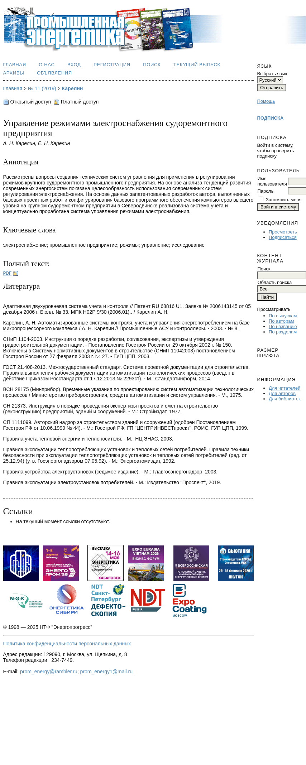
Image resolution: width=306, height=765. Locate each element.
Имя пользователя (272, 181)
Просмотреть (283, 232)
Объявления (54, 73)
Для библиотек (285, 398)
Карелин (72, 88)
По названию (283, 326)
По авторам (281, 321)
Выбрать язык (272, 73)
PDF (7, 273)
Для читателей (285, 388)
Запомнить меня (283, 199)
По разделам (283, 332)
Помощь (266, 101)
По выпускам (283, 315)
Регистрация (112, 64)
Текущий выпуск (196, 64)
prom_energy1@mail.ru (106, 671)
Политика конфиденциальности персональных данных (67, 643)
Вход (74, 64)
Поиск (152, 64)
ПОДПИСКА (270, 118)
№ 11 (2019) (42, 88)
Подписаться (283, 237)
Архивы (13, 73)
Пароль (265, 191)
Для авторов (282, 393)
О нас (46, 64)
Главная (14, 64)
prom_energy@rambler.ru (48, 671)
